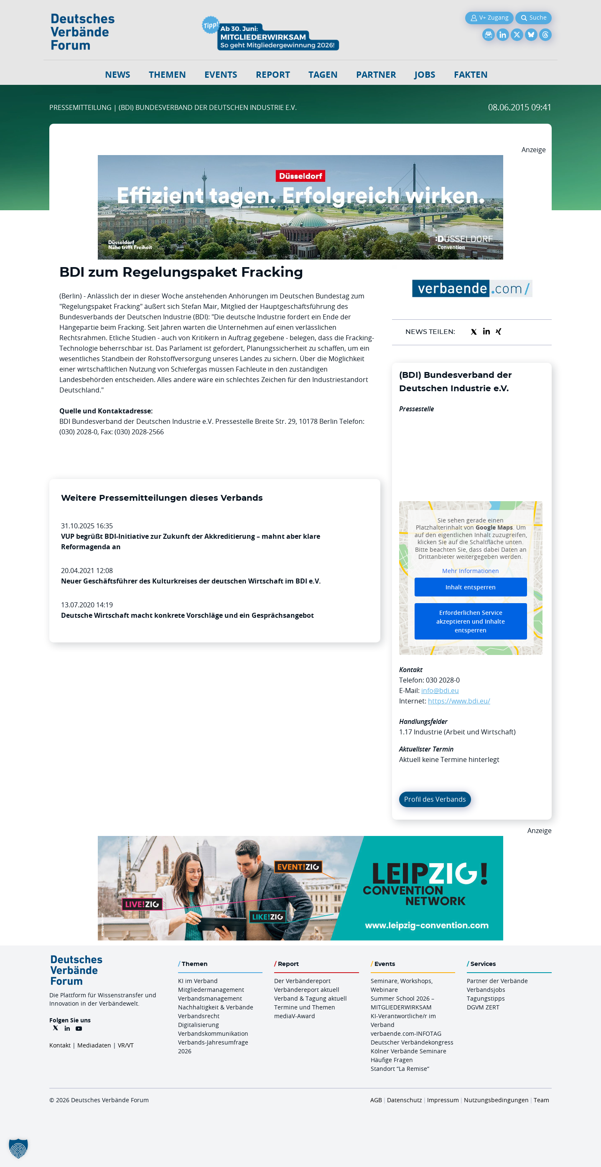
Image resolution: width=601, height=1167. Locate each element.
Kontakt (60, 1045)
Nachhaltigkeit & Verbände (215, 1007)
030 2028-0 (443, 680)
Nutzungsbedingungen (496, 1100)
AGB (376, 1100)
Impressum (443, 1100)
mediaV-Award (294, 1016)
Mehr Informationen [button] (470, 570)
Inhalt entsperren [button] (471, 587)
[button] (18, 1148)
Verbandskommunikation (213, 1033)
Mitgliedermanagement (211, 990)
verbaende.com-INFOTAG (406, 1033)
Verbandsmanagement (210, 998)
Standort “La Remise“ (400, 1069)
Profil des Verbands (435, 799)
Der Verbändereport (302, 981)
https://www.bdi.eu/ (459, 701)
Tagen (323, 75)
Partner (376, 75)
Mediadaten (94, 1045)
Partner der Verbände (497, 981)
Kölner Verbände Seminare (408, 1051)
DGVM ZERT (483, 1007)
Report (273, 75)
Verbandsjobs (486, 990)
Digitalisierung (198, 1025)
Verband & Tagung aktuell (310, 998)
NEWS (117, 75)
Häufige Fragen (392, 1060)
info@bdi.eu (440, 690)
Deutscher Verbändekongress (412, 1042)
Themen (167, 75)
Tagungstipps (486, 998)
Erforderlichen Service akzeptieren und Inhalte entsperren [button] (470, 621)
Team (541, 1100)
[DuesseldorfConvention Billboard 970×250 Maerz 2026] (300, 160)
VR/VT (126, 1045)
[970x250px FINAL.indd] (300, 841)
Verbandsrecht (198, 1016)
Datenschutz (404, 1100)
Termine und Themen (304, 1007)
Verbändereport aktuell (306, 990)
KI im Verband (198, 981)
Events (220, 75)
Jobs (425, 75)
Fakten (471, 75)
